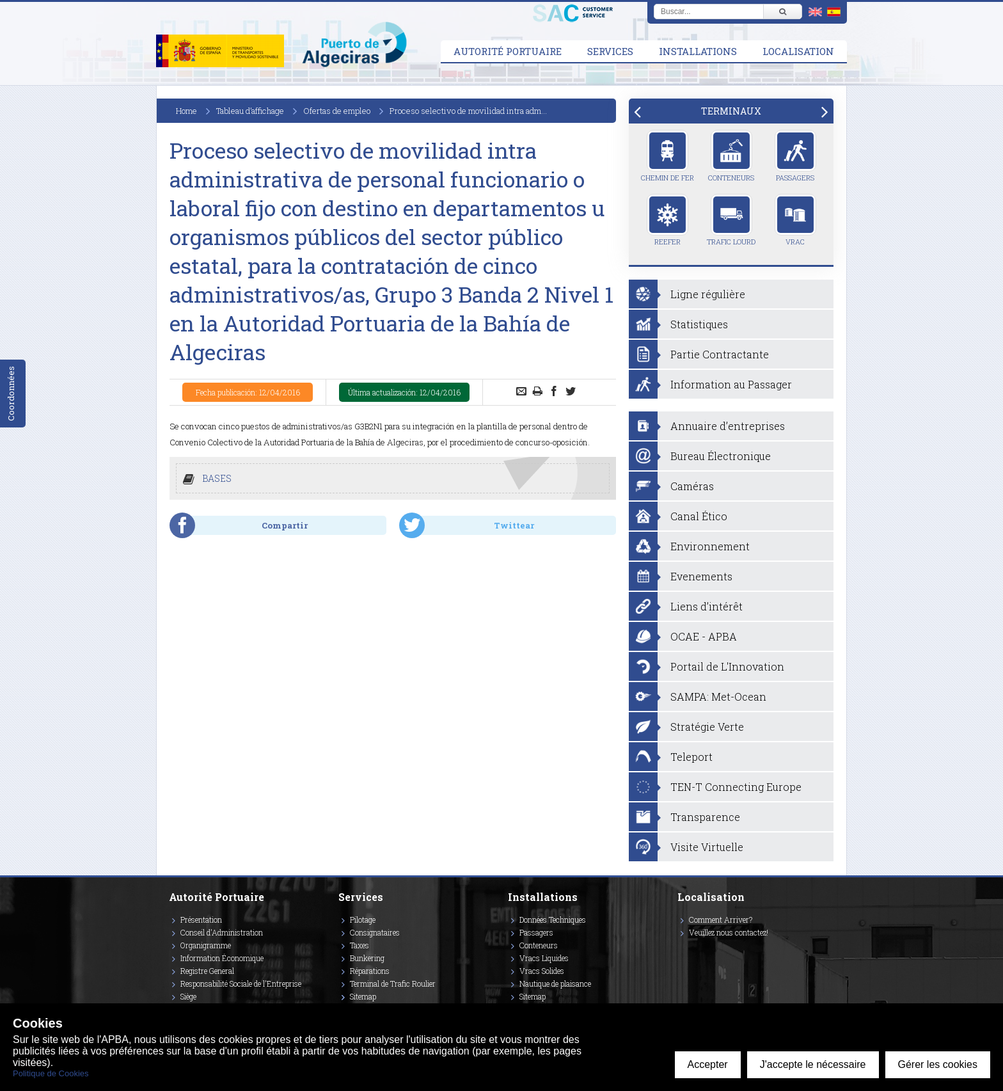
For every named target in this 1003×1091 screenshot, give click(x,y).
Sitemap (363, 996)
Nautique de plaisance (555, 983)
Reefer (667, 220)
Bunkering (367, 958)
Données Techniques (552, 919)
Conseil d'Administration (221, 932)
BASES (217, 478)
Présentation (201, 919)
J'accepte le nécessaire (813, 1064)
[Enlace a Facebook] (679, 951)
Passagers (795, 156)
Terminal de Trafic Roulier (393, 983)
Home (186, 110)
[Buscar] (782, 11)
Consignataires (375, 932)
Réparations (370, 971)
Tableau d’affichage (250, 110)
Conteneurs (731, 156)
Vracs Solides (541, 971)
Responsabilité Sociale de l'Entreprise (240, 983)
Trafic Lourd (731, 220)
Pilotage (362, 919)
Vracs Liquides (544, 958)
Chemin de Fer (667, 156)
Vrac (795, 220)
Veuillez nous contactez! (728, 932)
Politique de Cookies (51, 1073)
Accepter (708, 1064)
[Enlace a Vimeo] (682, 951)
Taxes (359, 945)
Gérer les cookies (938, 1064)
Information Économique (222, 958)
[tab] (731, 111)
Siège (188, 996)
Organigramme (205, 945)
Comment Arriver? (720, 919)
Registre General (207, 971)
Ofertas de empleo (336, 110)
